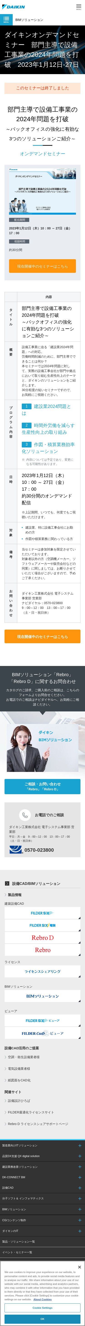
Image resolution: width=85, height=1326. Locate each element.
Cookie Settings (43, 1307)
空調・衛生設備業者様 (24, 1057)
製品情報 (15, 895)
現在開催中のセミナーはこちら (42, 266)
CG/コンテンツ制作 (14, 1220)
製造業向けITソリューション (19, 1145)
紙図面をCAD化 (19, 1080)
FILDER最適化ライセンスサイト (31, 1112)
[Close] (80, 1267)
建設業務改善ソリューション (20, 1166)
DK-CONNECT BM (13, 1177)
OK (42, 1319)
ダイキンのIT (10, 1231)
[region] (42, 1293)
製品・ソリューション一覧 (18, 1241)
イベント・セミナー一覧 (17, 1252)
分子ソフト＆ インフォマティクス (23, 1198)
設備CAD (7, 1187)
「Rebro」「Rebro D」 (42, 786)
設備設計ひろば (19, 1100)
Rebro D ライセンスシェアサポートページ (38, 1124)
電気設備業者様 (19, 1068)
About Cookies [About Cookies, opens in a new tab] (43, 1299)
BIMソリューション (14, 1209)
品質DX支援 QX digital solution (21, 1156)
